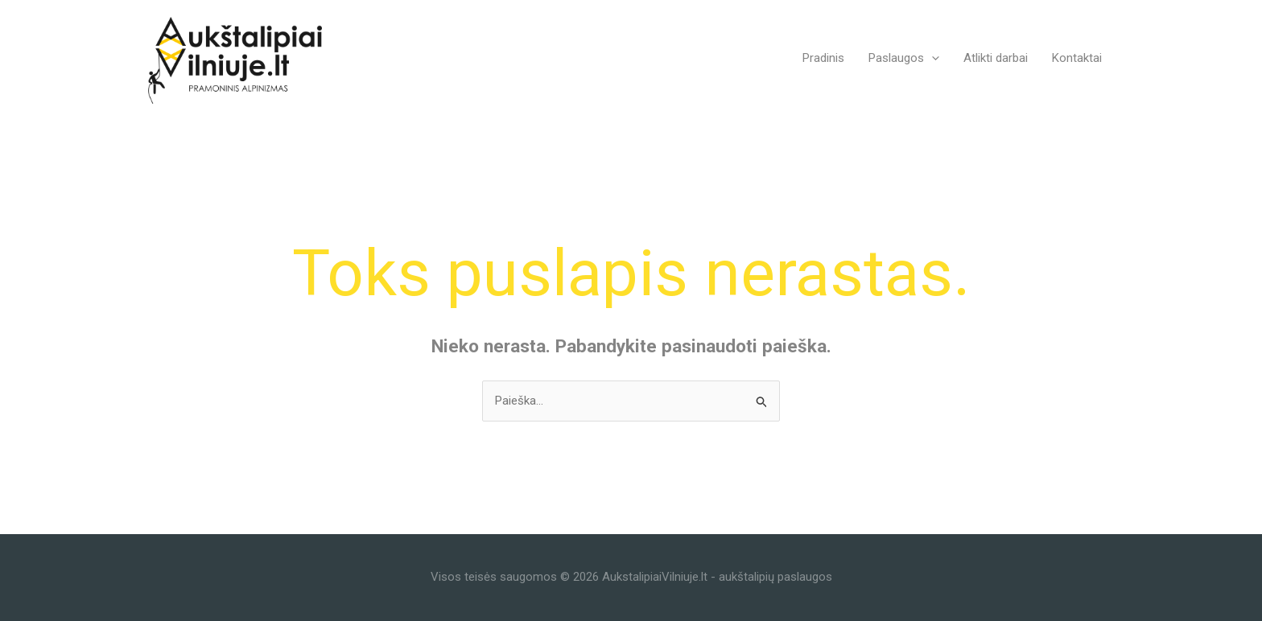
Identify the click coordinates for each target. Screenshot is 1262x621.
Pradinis (823, 58)
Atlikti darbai (995, 58)
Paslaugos (903, 58)
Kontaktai (1077, 58)
